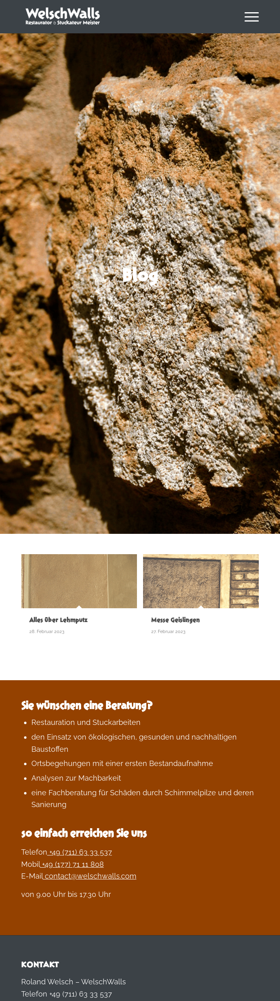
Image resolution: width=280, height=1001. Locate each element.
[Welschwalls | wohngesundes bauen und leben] (116, 16)
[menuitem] (247, 16)
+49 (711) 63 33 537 (79, 852)
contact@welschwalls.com (90, 876)
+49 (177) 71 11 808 (72, 864)
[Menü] (247, 16)
